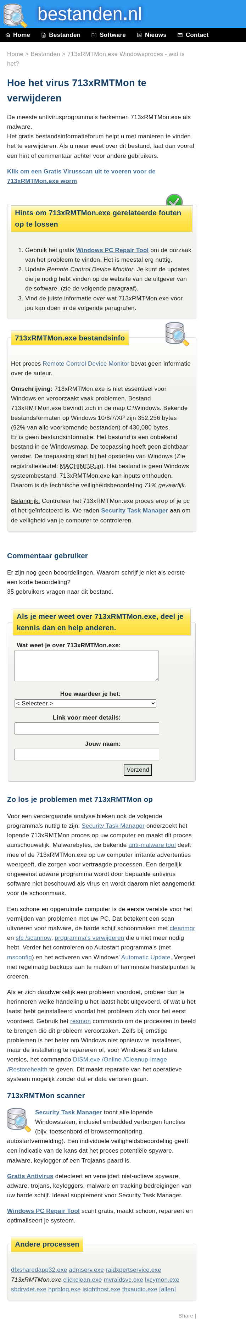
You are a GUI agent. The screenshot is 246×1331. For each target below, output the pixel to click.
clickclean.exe (82, 1279)
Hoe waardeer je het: (90, 694)
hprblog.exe (64, 1289)
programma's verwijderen (89, 938)
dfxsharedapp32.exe (39, 1269)
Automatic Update (145, 957)
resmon (80, 1021)
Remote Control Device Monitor (86, 363)
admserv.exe (86, 1269)
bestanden (84, 14)
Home (17, 35)
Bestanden (60, 35)
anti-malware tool (152, 845)
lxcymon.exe (162, 1279)
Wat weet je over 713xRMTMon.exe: (69, 645)
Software (108, 35)
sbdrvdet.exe (28, 1289)
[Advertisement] (224, 202)
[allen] (167, 1289)
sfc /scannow (33, 938)
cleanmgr (182, 928)
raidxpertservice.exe (133, 1269)
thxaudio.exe (139, 1289)
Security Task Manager (134, 510)
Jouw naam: (103, 744)
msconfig (19, 957)
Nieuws (151, 35)
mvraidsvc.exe (123, 1279)
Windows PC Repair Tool (112, 250)
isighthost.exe (102, 1289)
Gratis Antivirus (30, 1176)
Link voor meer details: (87, 717)
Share (185, 1316)
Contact (193, 35)
